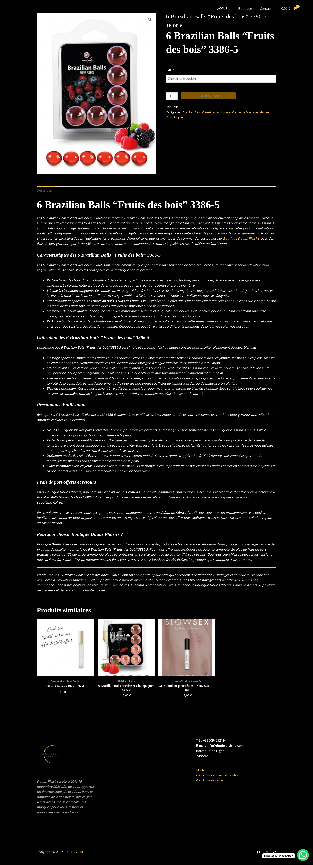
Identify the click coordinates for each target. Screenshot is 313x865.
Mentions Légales (209, 770)
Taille (170, 70)
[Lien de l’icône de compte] (304, 8)
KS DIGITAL (75, 852)
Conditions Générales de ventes (220, 775)
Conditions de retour (211, 780)
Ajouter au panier (208, 96)
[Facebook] (258, 852)
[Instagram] (266, 852)
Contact (265, 8)
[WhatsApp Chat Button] (303, 855)
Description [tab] (46, 190)
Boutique (245, 8)
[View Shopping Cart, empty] (288, 8)
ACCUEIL (223, 8)
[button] (149, 19)
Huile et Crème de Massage (239, 112)
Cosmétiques (211, 112)
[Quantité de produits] (172, 96)
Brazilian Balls (192, 112)
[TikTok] (274, 852)
